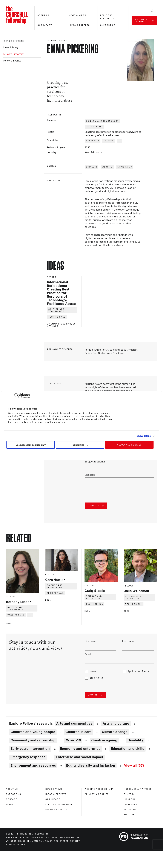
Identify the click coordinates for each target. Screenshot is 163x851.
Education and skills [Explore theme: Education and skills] (127, 748)
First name (91, 641)
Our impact (44, 25)
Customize (80, 445)
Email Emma (124, 167)
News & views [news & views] (54, 789)
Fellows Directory (13, 54)
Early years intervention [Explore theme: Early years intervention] (30, 748)
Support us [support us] (13, 794)
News (93, 671)
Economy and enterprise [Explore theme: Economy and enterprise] (80, 748)
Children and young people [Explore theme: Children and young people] (33, 732)
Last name (128, 641)
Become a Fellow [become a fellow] (56, 809)
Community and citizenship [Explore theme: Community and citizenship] (33, 740)
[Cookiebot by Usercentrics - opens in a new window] (16, 395)
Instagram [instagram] (131, 804)
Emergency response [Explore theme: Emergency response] (28, 757)
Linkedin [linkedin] (129, 799)
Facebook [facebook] (130, 809)
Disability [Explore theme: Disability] (135, 740)
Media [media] (10, 804)
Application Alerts (138, 671)
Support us (107, 25)
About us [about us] (12, 789)
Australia (92, 141)
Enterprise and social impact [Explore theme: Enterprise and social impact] (79, 757)
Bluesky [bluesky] (129, 794)
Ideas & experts (79, 25)
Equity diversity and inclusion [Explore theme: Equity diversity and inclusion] (90, 765)
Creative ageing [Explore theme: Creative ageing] (104, 740)
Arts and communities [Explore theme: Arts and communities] (74, 723)
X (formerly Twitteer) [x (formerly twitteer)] (138, 789)
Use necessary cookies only (30, 445)
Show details (144, 436)
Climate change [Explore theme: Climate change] (115, 732)
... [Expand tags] (119, 141)
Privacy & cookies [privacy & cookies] (97, 794)
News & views (77, 15)
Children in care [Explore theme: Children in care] (78, 732)
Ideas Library (10, 47)
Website (107, 167)
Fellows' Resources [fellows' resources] (58, 804)
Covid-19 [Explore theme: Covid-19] (73, 740)
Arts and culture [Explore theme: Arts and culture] (116, 723)
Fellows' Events (12, 61)
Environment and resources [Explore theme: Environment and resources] (33, 765)
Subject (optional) (95, 462)
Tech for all (94, 127)
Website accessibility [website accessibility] (99, 789)
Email (88, 654)
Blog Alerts (96, 678)
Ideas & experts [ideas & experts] (13, 41)
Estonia (109, 141)
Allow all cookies (129, 445)
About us (43, 15)
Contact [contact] (11, 799)
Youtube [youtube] (129, 814)
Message (90, 475)
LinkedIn (91, 167)
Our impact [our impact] (52, 799)
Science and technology (102, 121)
